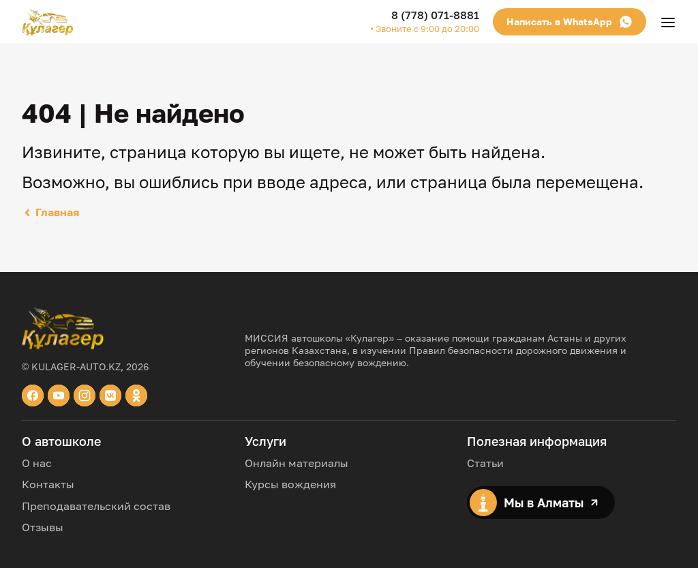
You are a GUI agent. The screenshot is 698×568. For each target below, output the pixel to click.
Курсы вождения (290, 484)
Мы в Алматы (534, 502)
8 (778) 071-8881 (435, 15)
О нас (37, 463)
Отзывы (42, 527)
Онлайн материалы (296, 463)
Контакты (48, 484)
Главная (50, 212)
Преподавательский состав (96, 506)
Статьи (485, 463)
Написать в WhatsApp (569, 22)
